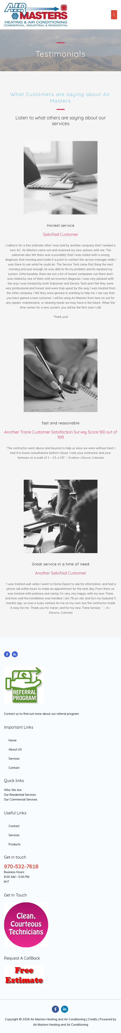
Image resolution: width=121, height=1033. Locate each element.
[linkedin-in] (15, 654)
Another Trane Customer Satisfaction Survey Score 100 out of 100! (60, 435)
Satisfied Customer (60, 234)
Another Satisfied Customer (60, 573)
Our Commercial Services (20, 799)
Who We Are (13, 790)
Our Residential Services (20, 795)
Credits (92, 1019)
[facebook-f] (7, 654)
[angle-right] (10, 740)
